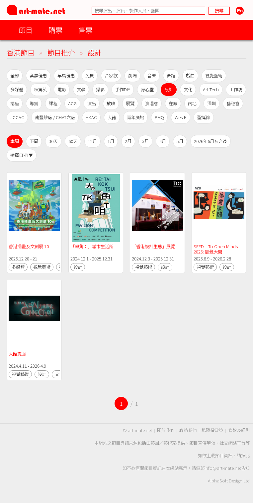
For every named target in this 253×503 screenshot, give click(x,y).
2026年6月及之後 (210, 141)
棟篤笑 (40, 89)
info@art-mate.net (223, 468)
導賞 (34, 103)
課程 (53, 103)
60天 (72, 141)
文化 (188, 89)
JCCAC (17, 117)
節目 (26, 30)
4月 (162, 141)
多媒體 (16, 89)
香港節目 (21, 52)
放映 (111, 103)
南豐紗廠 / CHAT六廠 (55, 117)
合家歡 (111, 75)
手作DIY (122, 89)
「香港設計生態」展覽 (153, 246)
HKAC (91, 117)
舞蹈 (171, 75)
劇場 (132, 75)
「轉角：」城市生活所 (92, 246)
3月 (145, 141)
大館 (112, 117)
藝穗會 (232, 103)
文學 (81, 89)
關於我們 (165, 430)
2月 (128, 141)
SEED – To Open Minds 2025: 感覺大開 (216, 249)
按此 (245, 455)
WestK (181, 117)
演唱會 (151, 103)
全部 (14, 75)
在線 (173, 103)
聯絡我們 (188, 430)
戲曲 (190, 75)
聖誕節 (203, 117)
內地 (192, 103)
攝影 (100, 89)
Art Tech (211, 89)
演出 (91, 103)
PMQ (159, 117)
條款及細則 (239, 430)
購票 (55, 30)
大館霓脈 (17, 353)
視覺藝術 (213, 75)
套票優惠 (38, 75)
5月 (180, 141)
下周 (34, 141)
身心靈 (147, 89)
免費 (89, 75)
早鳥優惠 (66, 75)
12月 (92, 141)
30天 (53, 141)
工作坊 (235, 89)
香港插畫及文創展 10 (29, 246)
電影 (61, 89)
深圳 (211, 103)
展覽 (130, 103)
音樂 (151, 75)
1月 (111, 141)
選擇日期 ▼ (21, 155)
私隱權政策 (212, 430)
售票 (85, 30)
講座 (14, 103)
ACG (72, 103)
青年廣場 (135, 117)
